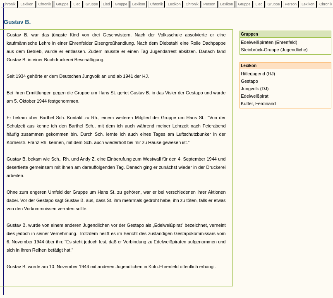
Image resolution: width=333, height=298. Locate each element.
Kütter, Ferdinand (258, 103)
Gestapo (249, 81)
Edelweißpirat (254, 96)
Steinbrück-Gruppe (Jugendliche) (274, 49)
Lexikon (26, 4)
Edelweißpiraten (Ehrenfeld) (269, 42)
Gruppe (62, 4)
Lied (76, 4)
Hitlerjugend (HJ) (258, 73)
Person (209, 4)
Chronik (9, 4)
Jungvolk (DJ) (254, 88)
